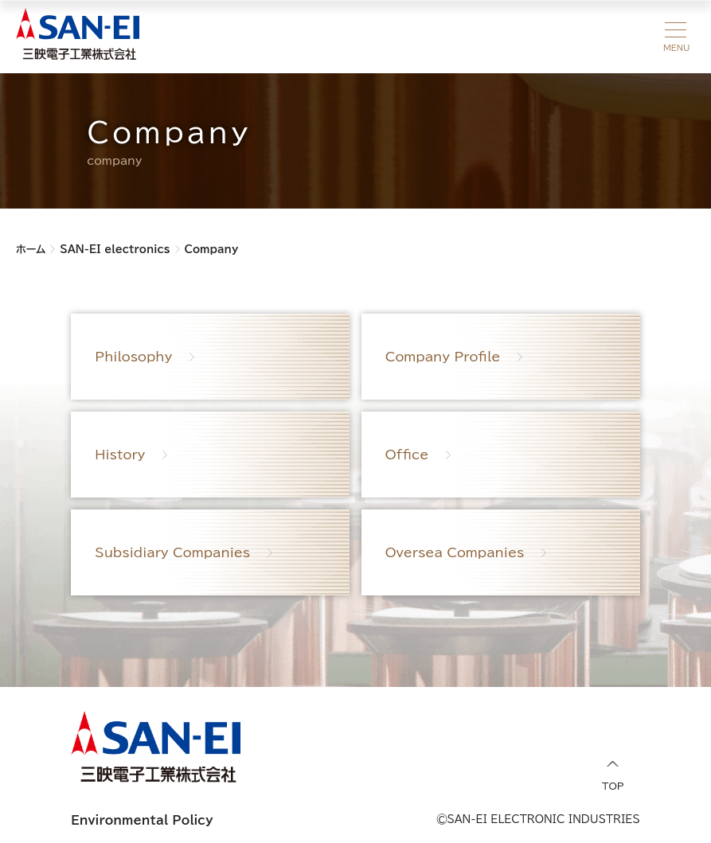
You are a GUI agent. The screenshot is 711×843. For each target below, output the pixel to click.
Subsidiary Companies (172, 552)
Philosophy (133, 356)
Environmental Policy (142, 820)
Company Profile (443, 356)
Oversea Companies (455, 552)
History (120, 454)
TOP (613, 775)
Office (407, 454)
